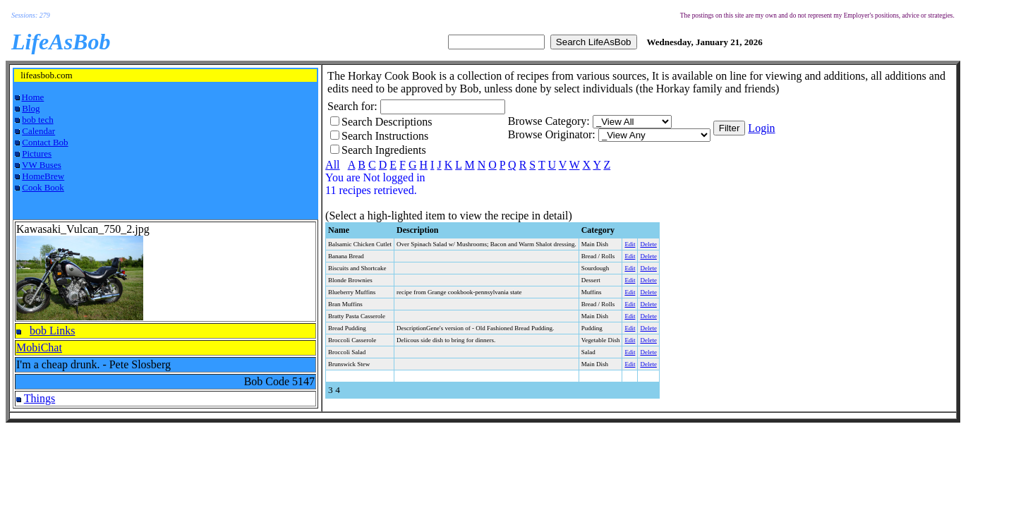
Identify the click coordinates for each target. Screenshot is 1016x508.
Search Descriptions (386, 122)
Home (33, 97)
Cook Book (43, 187)
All (332, 165)
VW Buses (41, 164)
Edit (629, 244)
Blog (31, 108)
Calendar (38, 131)
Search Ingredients (383, 150)
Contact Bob (45, 142)
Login (761, 128)
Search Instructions (384, 136)
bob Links (52, 331)
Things (39, 398)
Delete (648, 244)
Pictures (37, 153)
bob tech (37, 119)
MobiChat (39, 347)
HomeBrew (43, 176)
